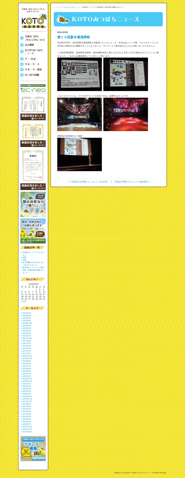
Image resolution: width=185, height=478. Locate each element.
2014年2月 (27, 422)
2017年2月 (27, 351)
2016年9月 (27, 361)
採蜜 (24, 257)
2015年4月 (27, 389)
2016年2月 (27, 376)
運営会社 (118, 473)
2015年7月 (27, 384)
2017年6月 (27, 346)
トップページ (58, 7)
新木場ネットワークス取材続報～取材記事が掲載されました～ (33, 270)
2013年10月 (27, 432)
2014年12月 (27, 396)
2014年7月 (27, 409)
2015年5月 (27, 386)
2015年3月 (27, 391)
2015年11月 (27, 381)
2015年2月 (27, 394)
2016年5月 (27, 371)
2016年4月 (27, 374)
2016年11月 (27, 356)
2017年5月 (27, 348)
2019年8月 (27, 318)
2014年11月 (27, 399)
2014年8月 (27, 406)
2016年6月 (27, 369)
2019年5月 (27, 321)
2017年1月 (27, 353)
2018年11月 (27, 323)
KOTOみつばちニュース (72, 7)
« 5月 (23, 301)
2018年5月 (27, 331)
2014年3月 (27, 419)
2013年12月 (27, 427)
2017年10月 (27, 338)
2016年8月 (27, 364)
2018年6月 (27, 328)
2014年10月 (27, 401)
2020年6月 (27, 316)
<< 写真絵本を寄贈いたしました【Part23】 (88, 182)
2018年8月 (27, 326)
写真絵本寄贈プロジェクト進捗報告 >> (132, 182)
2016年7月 (27, 366)
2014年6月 (27, 411)
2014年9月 (27, 404)
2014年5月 (27, 414)
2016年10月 (27, 358)
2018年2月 (27, 336)
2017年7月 (27, 343)
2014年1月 (27, 424)
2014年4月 (27, 417)
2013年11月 (27, 429)
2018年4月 (27, 333)
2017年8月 (27, 341)
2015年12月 (27, 379)
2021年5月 (27, 313)
